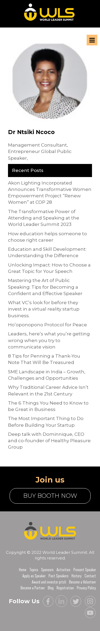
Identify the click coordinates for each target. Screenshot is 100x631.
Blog (51, 588)
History (76, 576)
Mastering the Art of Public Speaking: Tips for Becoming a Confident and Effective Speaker (45, 287)
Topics (33, 570)
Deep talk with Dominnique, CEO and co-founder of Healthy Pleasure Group (49, 441)
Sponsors (47, 570)
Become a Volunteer (82, 582)
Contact (90, 576)
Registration (65, 588)
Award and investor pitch (49, 582)
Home (22, 570)
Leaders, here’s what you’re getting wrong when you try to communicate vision (49, 340)
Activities (63, 570)
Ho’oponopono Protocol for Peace (47, 324)
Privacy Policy (86, 588)
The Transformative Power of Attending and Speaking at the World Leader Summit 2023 (43, 218)
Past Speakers (59, 576)
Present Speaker (84, 570)
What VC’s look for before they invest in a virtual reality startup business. (43, 309)
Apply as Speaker (34, 576)
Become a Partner (33, 588)
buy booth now (50, 495)
